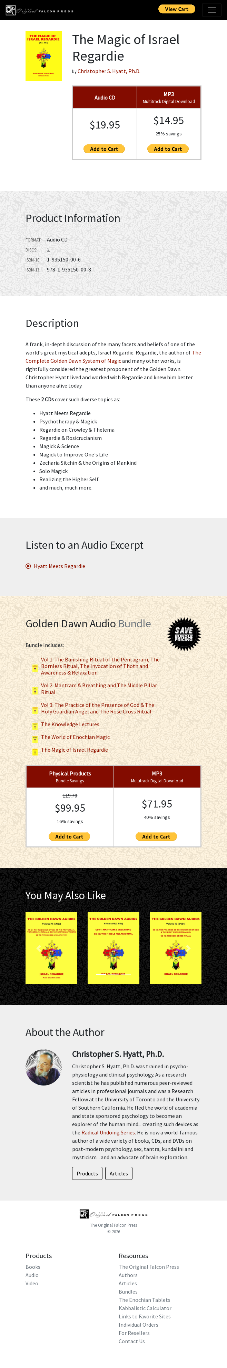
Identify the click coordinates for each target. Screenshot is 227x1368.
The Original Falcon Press (113, 1225)
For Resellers (134, 1332)
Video (32, 1283)
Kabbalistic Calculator (145, 1308)
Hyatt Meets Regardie (55, 566)
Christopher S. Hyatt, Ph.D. (109, 71)
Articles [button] (119, 1173)
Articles (128, 1283)
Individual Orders (138, 1324)
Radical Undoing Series (108, 1132)
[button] (39, 948)
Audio (32, 1275)
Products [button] (87, 1173)
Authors (128, 1275)
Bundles (128, 1291)
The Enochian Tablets (144, 1299)
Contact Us (132, 1341)
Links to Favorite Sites (145, 1316)
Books (33, 1266)
